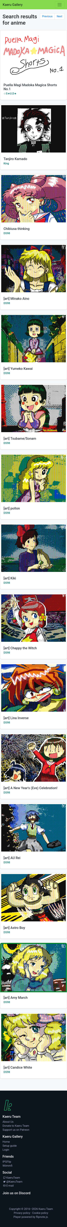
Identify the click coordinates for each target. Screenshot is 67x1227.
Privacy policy (22, 1213)
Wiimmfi (7, 1165)
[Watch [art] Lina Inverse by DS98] (33, 688)
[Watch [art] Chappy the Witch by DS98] (33, 618)
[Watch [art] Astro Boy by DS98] (33, 897)
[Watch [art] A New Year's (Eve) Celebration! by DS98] (33, 758)
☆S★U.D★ (10, 93)
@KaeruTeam (12, 1181)
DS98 (7, 233)
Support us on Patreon (16, 1129)
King (6, 163)
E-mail (8, 1185)
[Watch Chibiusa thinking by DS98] (33, 198)
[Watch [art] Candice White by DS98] (33, 1037)
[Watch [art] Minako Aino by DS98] (33, 268)
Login (6, 1149)
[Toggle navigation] (59, 4)
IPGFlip (7, 1161)
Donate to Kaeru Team (16, 1125)
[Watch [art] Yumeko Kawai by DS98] (33, 338)
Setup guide (10, 1145)
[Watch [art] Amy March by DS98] (33, 967)
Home (6, 1141)
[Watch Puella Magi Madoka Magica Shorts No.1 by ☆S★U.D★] (33, 55)
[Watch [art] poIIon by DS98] (33, 478)
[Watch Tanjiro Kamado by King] (33, 129)
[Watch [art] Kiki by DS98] (33, 548)
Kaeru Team (46, 1209)
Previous (47, 16)
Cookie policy (40, 1213)
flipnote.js (42, 1217)
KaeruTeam (11, 1177)
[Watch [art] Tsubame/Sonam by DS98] (33, 408)
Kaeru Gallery (13, 5)
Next (59, 16)
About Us (8, 1121)
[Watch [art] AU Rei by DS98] (33, 828)
